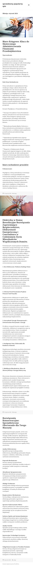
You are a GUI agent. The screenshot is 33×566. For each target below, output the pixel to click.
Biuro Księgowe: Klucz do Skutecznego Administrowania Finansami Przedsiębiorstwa (16, 46)
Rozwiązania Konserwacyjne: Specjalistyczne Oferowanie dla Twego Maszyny (14, 423)
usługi (15, 193)
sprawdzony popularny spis (13, 5)
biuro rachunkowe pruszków (16, 165)
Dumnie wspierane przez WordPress (11, 564)
